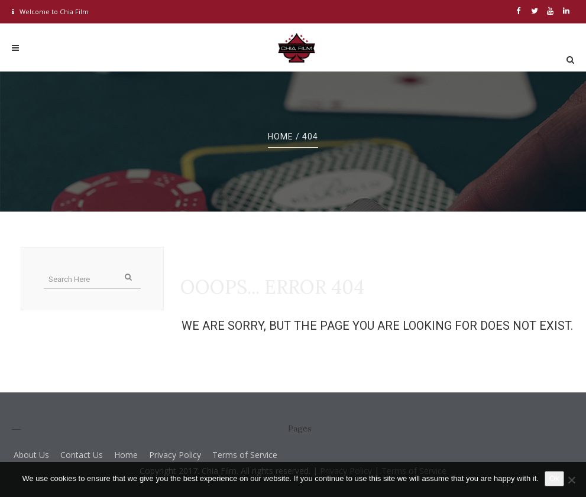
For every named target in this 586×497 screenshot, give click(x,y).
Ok (554, 478)
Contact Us (81, 454)
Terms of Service (244, 454)
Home (280, 136)
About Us (31, 454)
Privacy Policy (175, 454)
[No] (571, 480)
